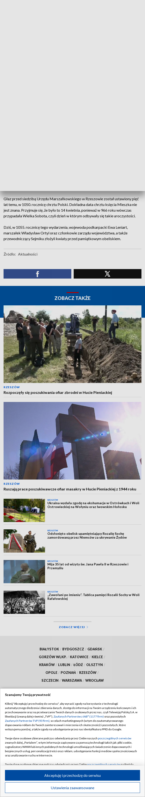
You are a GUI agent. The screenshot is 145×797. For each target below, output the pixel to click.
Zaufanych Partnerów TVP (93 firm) (27, 720)
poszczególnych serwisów (114, 738)
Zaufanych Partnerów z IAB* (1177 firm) (79, 716)
